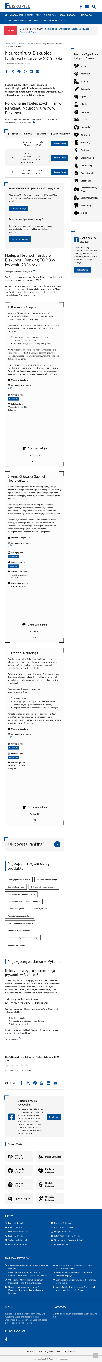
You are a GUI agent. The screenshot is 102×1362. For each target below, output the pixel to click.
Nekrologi (86, 15)
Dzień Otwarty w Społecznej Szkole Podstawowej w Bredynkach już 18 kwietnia (27, 1274)
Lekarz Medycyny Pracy (89, 189)
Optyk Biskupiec (22, 1198)
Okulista (84, 104)
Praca (61, 15)
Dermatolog (86, 165)
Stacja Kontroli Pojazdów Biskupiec (69, 1240)
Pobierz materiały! (19, 239)
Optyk (84, 96)
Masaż (84, 119)
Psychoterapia (87, 173)
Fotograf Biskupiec (62, 1231)
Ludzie (63, 21)
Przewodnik (50, 21)
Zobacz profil (13, 399)
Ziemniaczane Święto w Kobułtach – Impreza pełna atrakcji (76, 1281)
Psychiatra (85, 73)
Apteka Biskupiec (15, 1227)
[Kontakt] (87, 7)
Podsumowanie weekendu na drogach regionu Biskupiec (28, 1266)
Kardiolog (85, 135)
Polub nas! (53, 1117)
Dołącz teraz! (82, 270)
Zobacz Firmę (60, 143)
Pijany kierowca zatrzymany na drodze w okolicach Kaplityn (74, 1274)
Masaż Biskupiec (53, 1156)
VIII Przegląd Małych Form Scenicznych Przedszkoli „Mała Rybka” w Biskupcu (25, 1281)
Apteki (84, 213)
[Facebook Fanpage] (80, 7)
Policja (29, 15)
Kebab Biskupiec (61, 1244)
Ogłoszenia (50, 15)
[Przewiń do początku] (95, 1355)
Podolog (84, 81)
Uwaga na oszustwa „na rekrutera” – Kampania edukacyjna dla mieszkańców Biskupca (25, 1290)
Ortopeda (85, 89)
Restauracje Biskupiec (17, 1244)
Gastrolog (85, 150)
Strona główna (10, 44)
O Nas (39, 1351)
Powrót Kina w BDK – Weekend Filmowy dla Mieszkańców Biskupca (75, 1266)
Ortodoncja (86, 180)
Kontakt (30, 1351)
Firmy (38, 15)
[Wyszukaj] (94, 6)
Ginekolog (85, 142)
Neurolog (85, 112)
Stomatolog (86, 205)
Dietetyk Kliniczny (89, 197)
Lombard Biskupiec (16, 1223)
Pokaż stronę (13, 757)
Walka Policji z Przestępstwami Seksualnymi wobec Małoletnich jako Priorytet (75, 1288)
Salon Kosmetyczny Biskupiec (67, 1236)
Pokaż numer (13, 566)
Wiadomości (16, 15)
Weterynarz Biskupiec (18, 1231)
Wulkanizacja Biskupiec (18, 1240)
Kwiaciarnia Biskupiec (63, 1227)
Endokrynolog (87, 157)
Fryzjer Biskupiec (15, 1236)
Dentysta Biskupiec (62, 1223)
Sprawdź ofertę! (18, 208)
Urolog (84, 66)
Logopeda (85, 127)
